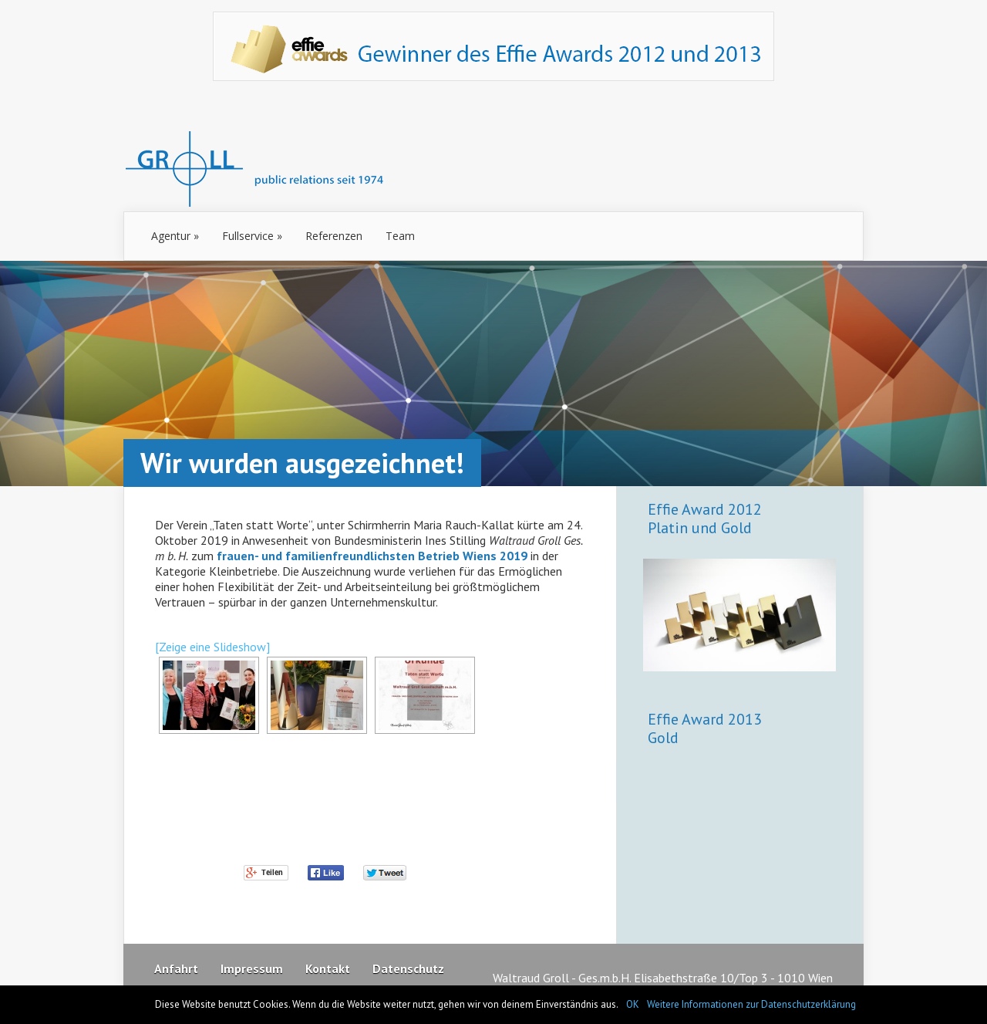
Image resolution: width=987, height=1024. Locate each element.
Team (400, 235)
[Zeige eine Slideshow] (212, 646)
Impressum (252, 968)
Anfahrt (176, 968)
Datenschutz (408, 968)
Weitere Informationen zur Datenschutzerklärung (751, 1004)
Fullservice (252, 235)
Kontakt (327, 968)
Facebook (326, 874)
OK (632, 1004)
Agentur (175, 235)
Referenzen (333, 235)
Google (267, 874)
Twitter (386, 874)
